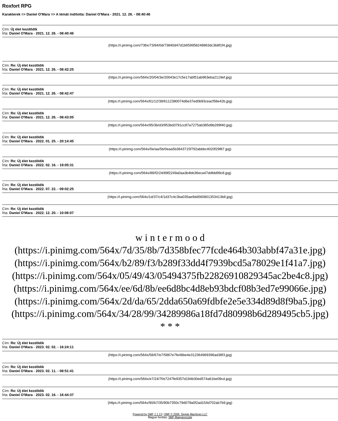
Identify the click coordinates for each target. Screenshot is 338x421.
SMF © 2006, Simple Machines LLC (185, 414)
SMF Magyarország (180, 417)
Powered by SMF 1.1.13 (147, 414)
